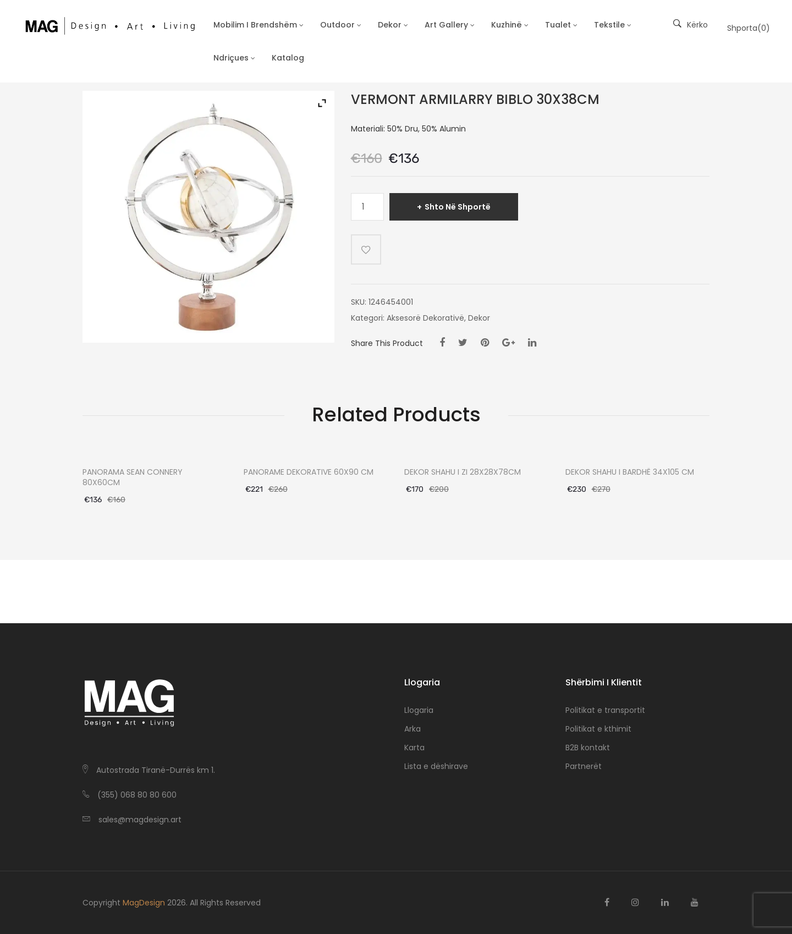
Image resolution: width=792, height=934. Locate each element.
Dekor (479, 317)
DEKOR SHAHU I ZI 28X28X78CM (462, 472)
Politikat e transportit (605, 710)
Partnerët (583, 766)
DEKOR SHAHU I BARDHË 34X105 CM (629, 472)
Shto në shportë (458, 206)
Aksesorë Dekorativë (425, 317)
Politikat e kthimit (598, 728)
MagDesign (144, 902)
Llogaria (418, 710)
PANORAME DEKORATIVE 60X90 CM (308, 472)
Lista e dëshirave (436, 766)
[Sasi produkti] (367, 207)
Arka (412, 728)
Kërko (690, 24)
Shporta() (748, 28)
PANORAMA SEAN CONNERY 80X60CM (132, 477)
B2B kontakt (587, 747)
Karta (414, 747)
